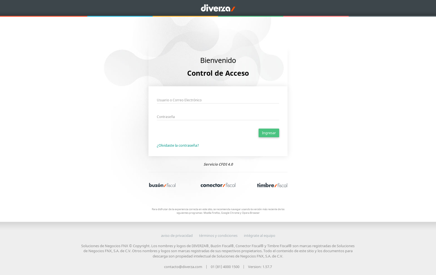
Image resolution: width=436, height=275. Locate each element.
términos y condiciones (218, 235)
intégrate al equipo (259, 235)
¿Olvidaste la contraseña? (178, 145)
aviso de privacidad (177, 235)
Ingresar (269, 132)
